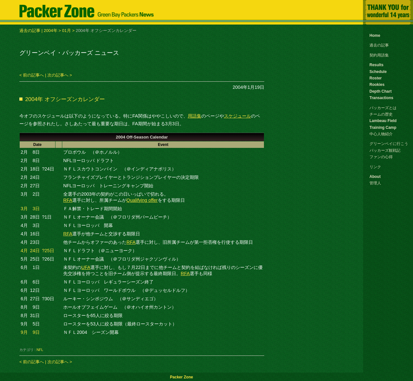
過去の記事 (29, 30)
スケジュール (237, 115)
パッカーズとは (383, 108)
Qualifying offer (142, 200)
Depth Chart (380, 91)
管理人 (375, 183)
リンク (375, 167)
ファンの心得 (381, 157)
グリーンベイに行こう (388, 143)
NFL (39, 350)
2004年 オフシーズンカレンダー (65, 99)
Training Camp (382, 127)
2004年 (50, 30)
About (375, 176)
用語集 (194, 115)
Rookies (377, 84)
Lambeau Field (383, 120)
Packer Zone (181, 377)
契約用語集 (379, 55)
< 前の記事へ (31, 75)
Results (376, 65)
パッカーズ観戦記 (384, 150)
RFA (67, 200)
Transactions (381, 98)
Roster (375, 78)
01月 (66, 30)
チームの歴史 (381, 114)
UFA (85, 267)
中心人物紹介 (381, 134)
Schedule (378, 71)
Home (374, 35)
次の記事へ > (59, 75)
